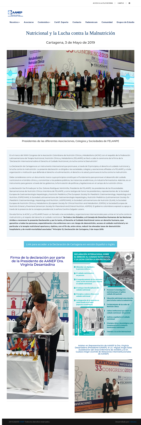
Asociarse (29, 22)
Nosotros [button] (15, 22)
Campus (121, 3)
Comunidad (107, 22)
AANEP (21, 422)
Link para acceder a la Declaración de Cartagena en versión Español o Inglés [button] (70, 244)
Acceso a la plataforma (103, 3)
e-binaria (132, 422)
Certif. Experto (61, 22)
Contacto (76, 22)
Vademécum (91, 22)
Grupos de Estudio (125, 22)
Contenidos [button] (44, 22)
